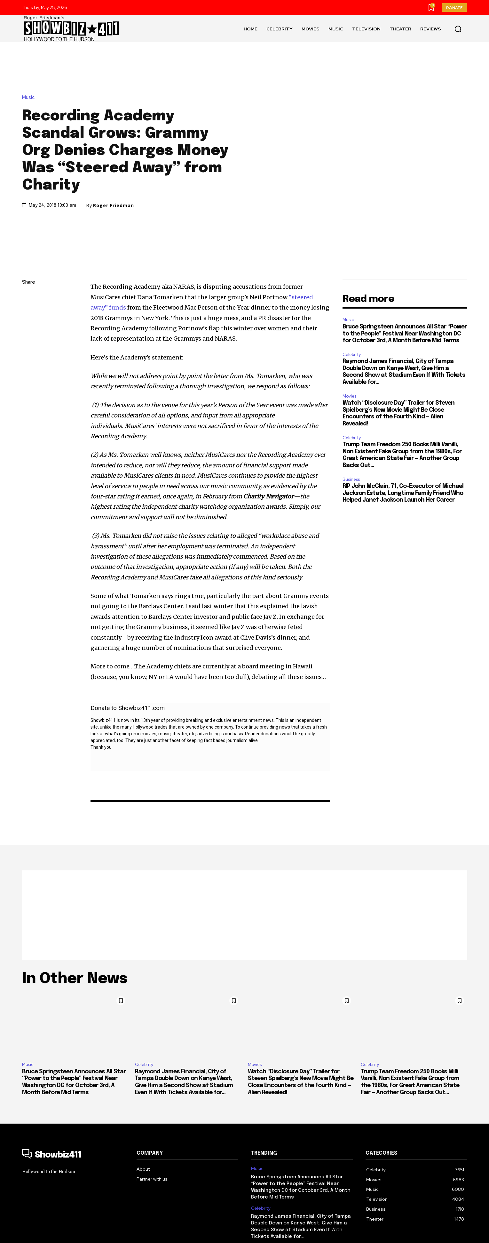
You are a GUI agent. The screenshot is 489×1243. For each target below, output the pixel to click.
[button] (458, 29)
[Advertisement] (245, 821)
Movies (349, 302)
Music (30, 50)
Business (351, 385)
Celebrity (352, 260)
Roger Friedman (113, 158)
